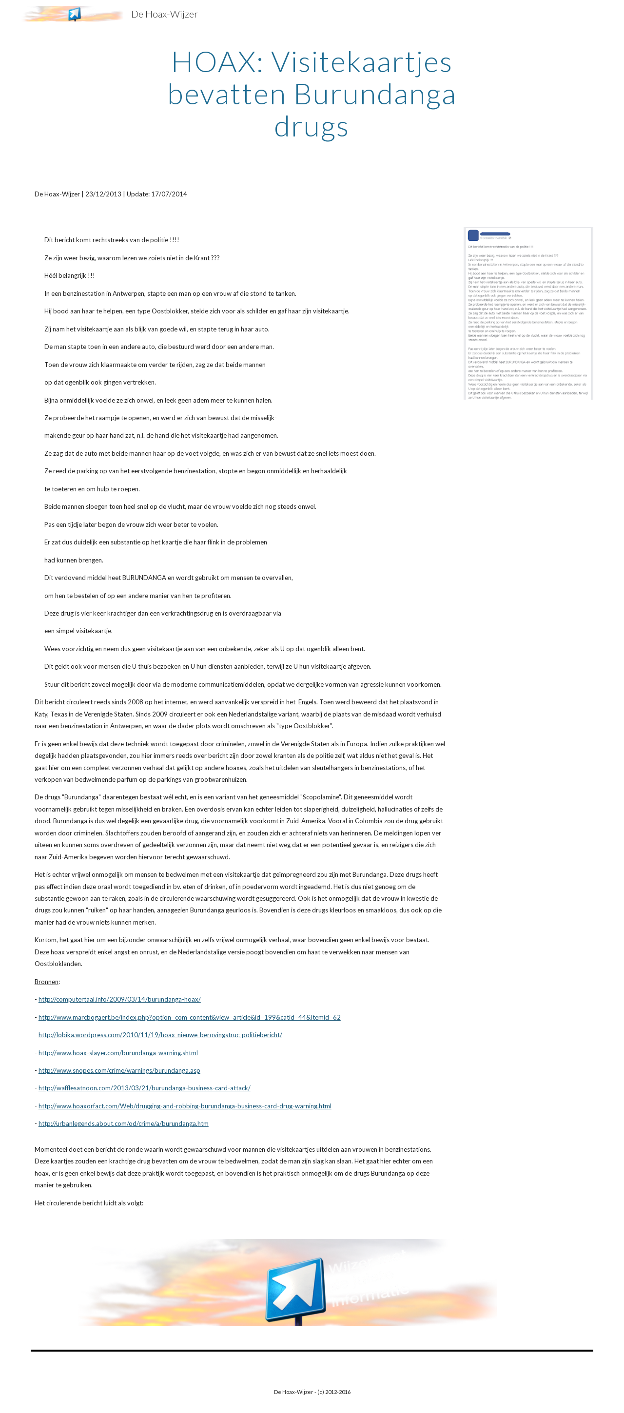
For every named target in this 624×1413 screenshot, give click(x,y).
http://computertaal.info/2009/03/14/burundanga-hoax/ (120, 999)
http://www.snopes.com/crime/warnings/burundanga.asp (119, 1070)
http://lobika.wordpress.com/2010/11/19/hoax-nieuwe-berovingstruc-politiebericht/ (160, 1035)
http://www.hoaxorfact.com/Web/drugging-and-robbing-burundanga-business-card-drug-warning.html (185, 1106)
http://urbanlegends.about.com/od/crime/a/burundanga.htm (124, 1123)
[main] (312, 93)
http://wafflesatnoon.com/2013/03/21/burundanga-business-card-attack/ (145, 1088)
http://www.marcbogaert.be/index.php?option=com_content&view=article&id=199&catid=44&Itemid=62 (190, 1017)
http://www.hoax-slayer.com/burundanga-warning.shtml (118, 1053)
